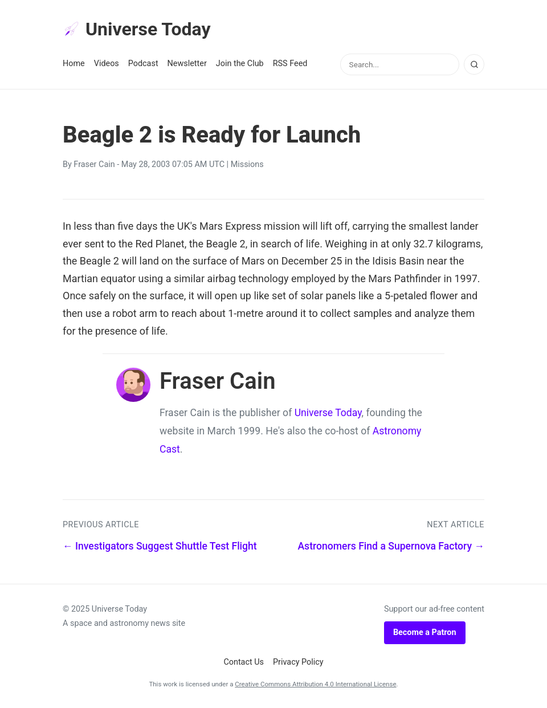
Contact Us (243, 662)
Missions (247, 164)
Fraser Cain (94, 164)
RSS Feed (290, 63)
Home (74, 63)
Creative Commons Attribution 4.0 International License (315, 684)
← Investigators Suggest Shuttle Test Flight (160, 546)
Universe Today (137, 29)
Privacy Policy (298, 662)
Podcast (143, 63)
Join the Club (240, 63)
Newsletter (187, 63)
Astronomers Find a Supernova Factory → (390, 546)
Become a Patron (424, 632)
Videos (106, 63)
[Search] (474, 64)
